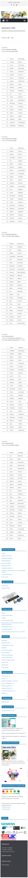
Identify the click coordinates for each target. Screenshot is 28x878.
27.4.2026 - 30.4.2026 (7, 849)
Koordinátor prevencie (7, 568)
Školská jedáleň (5, 702)
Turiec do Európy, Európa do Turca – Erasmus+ (13, 631)
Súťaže (3, 613)
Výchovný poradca (6, 565)
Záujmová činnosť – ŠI (7, 688)
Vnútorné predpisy (6, 563)
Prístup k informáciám (7, 657)
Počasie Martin (5, 865)
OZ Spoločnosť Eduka (7, 650)
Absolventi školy (6, 588)
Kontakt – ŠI (4, 693)
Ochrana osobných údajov (8, 660)
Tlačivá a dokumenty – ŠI (8, 683)
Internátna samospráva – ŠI (8, 690)
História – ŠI (5, 678)
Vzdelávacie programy (7, 558)
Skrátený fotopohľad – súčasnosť (10, 681)
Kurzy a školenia (6, 652)
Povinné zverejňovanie (7, 655)
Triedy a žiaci (5, 585)
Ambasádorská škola (7, 629)
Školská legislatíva (6, 560)
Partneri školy (5, 577)
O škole (3, 553)
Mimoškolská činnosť (7, 626)
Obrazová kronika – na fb (8, 710)
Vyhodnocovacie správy (7, 645)
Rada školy (4, 640)
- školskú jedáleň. (6, 809)
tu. (20, 730)
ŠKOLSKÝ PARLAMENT (7, 615)
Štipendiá (4, 647)
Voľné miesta (5, 662)
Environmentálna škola (7, 620)
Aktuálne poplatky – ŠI (7, 686)
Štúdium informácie (7, 555)
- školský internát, (6, 807)
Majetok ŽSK (5, 665)
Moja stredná (5, 667)
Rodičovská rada (6, 643)
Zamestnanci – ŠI (6, 676)
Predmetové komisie (7, 574)
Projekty (4, 618)
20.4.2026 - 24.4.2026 (7, 847)
